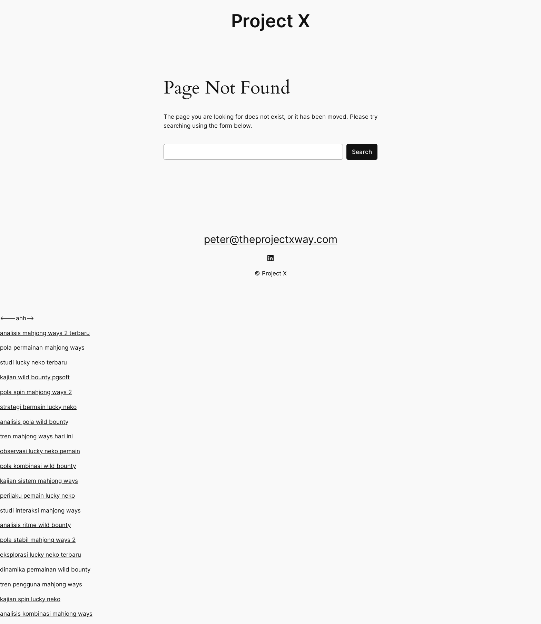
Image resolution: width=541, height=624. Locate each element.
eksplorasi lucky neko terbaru (40, 554)
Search (362, 151)
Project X (270, 21)
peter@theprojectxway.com (270, 239)
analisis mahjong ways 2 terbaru (45, 333)
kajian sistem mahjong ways (39, 480)
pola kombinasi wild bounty (38, 465)
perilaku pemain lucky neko (37, 495)
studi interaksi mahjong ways (40, 510)
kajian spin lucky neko (30, 599)
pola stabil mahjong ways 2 (38, 539)
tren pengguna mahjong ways (41, 584)
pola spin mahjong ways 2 (36, 392)
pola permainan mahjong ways (42, 347)
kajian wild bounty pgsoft (35, 377)
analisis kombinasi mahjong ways (46, 613)
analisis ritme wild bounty (35, 524)
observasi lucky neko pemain (40, 451)
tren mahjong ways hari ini (36, 436)
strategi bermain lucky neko (38, 406)
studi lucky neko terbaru (33, 362)
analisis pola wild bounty (34, 421)
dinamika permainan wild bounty (45, 569)
